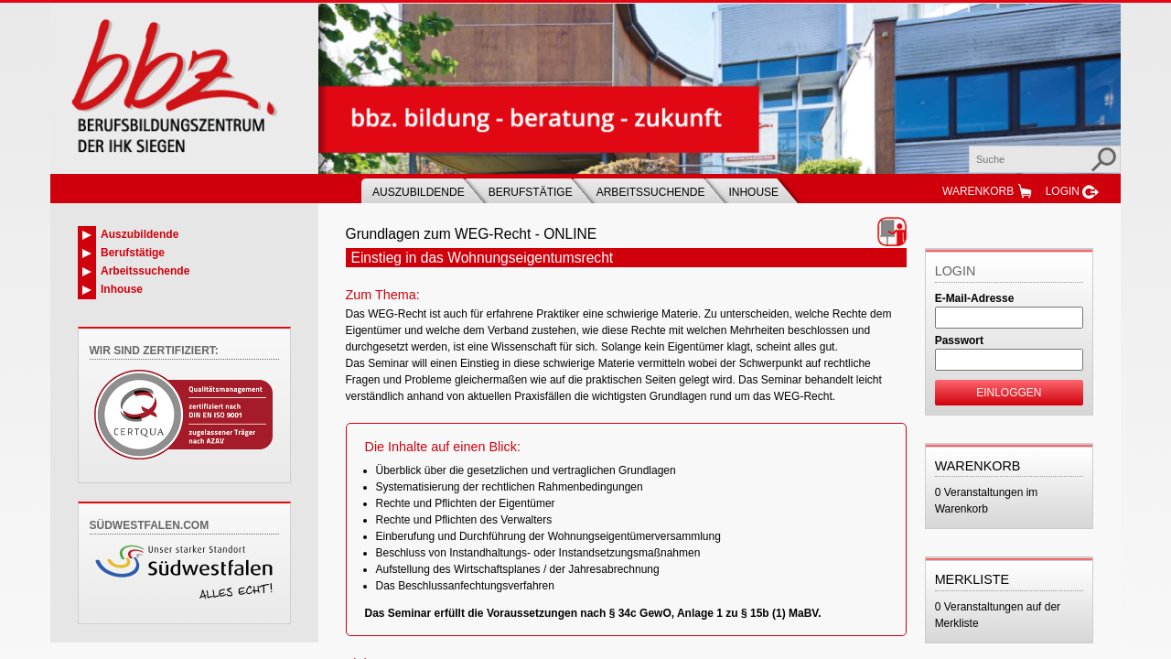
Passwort (959, 340)
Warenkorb (978, 191)
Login (1063, 191)
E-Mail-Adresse (975, 298)
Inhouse (753, 192)
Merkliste (972, 579)
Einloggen (1008, 392)
